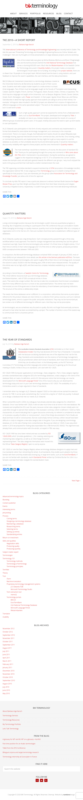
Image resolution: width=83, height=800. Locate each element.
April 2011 (6, 658)
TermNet (6, 570)
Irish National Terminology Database (59, 63)
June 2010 (6, 690)
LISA (51, 349)
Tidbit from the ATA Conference (14, 748)
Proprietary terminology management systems (23, 584)
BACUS (13, 600)
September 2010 (9, 680)
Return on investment (10, 537)
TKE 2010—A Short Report (19, 40)
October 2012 (8, 632)
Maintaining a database (15, 524)
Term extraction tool (14, 592)
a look (18, 107)
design (69, 795)
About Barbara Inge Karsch (12, 711)
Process (5, 516)
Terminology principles (15, 566)
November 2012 (8, 628)
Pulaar (28, 97)
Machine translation (14, 581)
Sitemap (51, 795)
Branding (6, 500)
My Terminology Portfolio (12, 724)
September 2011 (9, 645)
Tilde (72, 115)
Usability (6, 617)
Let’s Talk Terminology (11, 729)
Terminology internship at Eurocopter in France (20, 757)
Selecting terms (12, 529)
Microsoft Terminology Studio (21, 589)
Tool (4, 576)
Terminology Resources (11, 720)
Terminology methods (15, 561)
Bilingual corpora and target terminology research (21, 752)
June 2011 (6, 654)
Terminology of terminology (17, 564)
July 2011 (6, 651)
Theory (5, 573)
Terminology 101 (9, 558)
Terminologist (8, 555)
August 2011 (7, 648)
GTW (52, 168)
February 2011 (8, 664)
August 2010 (7, 684)
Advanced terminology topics (13, 496)
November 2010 (8, 674)
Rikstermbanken (57, 65)
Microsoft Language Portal (28, 381)
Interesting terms (9, 509)
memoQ (14, 594)
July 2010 (6, 687)
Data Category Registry (19, 444)
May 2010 (6, 693)
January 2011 (7, 667)
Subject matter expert (10, 552)
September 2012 (9, 635)
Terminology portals (14, 597)
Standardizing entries (14, 534)
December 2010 (8, 671)
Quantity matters (44, 68)
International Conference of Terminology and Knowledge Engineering (31, 49)
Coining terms (12, 518)
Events (5, 506)
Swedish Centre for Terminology (36, 273)
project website (66, 71)
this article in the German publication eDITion (55, 257)
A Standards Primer (39, 457)
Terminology (45, 171)
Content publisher (9, 503)
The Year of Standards (17, 339)
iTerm (9, 579)
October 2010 (8, 677)
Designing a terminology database (19, 521)
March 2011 (7, 661)
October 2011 (8, 641)
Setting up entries (13, 532)
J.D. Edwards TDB (17, 587)
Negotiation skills (13, 543)
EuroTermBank (34, 115)
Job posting (7, 513)
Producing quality (13, 546)
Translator (6, 614)
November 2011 (8, 638)
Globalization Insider (25, 352)
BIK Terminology (41, 6)
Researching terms (13, 526)
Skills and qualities (9, 541)
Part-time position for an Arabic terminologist (19, 744)
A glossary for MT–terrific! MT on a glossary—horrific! (22, 739)
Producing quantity (13, 549)
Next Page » (76, 480)
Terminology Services (10, 715)
